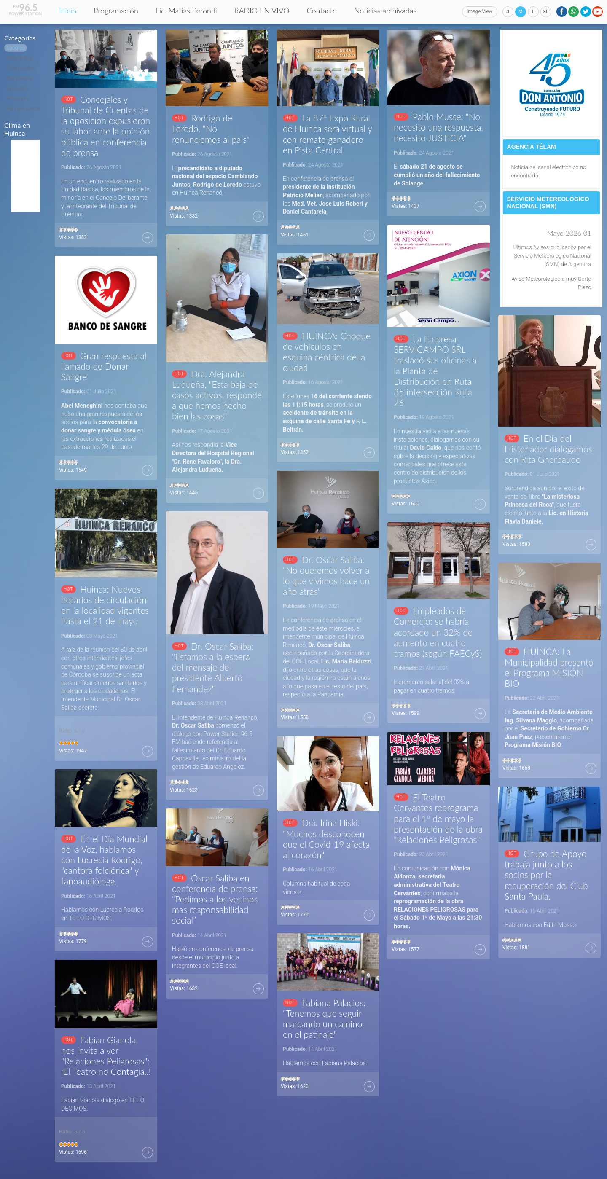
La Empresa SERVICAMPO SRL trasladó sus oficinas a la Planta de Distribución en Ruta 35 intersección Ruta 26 (435, 370)
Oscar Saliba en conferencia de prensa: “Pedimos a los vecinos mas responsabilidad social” (215, 899)
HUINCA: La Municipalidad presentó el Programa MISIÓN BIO (549, 667)
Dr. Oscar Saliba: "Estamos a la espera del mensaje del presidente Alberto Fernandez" (212, 667)
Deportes (17, 88)
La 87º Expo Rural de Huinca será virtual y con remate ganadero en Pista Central (327, 134)
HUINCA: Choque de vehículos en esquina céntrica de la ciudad (327, 351)
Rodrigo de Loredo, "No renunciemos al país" (211, 128)
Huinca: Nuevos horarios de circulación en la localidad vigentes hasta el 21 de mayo (105, 605)
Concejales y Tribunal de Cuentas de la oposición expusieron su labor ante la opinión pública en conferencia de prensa (105, 126)
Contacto (322, 10)
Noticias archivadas (385, 10)
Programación (116, 10)
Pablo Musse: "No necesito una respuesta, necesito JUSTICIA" (438, 127)
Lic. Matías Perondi (186, 10)
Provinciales (20, 68)
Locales (15, 48)
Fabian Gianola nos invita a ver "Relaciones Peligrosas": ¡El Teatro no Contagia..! (106, 1055)
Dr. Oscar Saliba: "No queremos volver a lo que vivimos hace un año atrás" (326, 575)
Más (147, 237)
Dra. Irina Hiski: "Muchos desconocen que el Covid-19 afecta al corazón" (326, 838)
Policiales (17, 98)
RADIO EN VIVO (262, 10)
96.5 (25, 7)
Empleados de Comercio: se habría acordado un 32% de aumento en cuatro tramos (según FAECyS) (438, 631)
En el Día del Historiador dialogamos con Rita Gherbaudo (548, 449)
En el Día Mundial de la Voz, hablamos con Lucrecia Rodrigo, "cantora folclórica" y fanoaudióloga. (104, 859)
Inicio (67, 10)
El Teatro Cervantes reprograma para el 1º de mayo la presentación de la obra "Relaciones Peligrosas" (438, 818)
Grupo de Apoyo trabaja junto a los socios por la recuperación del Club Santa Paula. (546, 874)
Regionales (19, 58)
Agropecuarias (23, 108)
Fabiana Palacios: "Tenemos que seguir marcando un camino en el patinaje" (324, 1018)
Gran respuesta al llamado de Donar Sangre (103, 366)
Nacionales (19, 78)
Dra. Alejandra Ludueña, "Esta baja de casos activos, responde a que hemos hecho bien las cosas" (217, 395)
